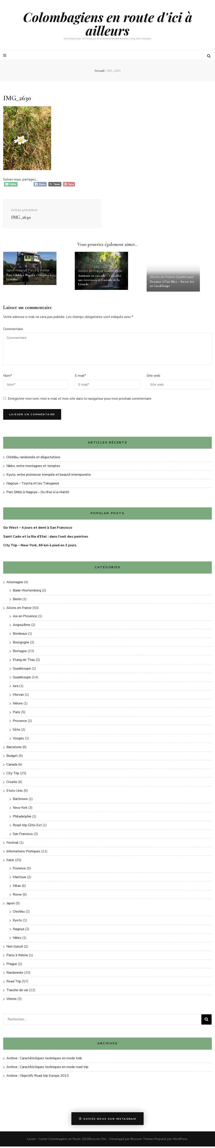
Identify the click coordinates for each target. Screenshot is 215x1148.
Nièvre (18, 705)
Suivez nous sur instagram (107, 1120)
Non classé (14, 948)
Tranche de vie (17, 991)
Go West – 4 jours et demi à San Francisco (37, 529)
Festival (12, 844)
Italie (10, 861)
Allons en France (90, 272)
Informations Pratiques (23, 852)
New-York (20, 809)
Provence (20, 722)
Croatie (11, 783)
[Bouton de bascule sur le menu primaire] (5, 55)
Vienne (11, 1000)
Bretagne (20, 652)
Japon (10, 271)
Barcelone (14, 748)
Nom (7, 377)
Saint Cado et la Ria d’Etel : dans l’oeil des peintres (45, 538)
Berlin (17, 600)
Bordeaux (20, 635)
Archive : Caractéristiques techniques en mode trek (44, 1059)
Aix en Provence (25, 617)
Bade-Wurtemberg (27, 592)
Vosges (18, 739)
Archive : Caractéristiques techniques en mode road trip (47, 1068)
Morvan (18, 696)
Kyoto (17, 921)
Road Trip (13, 983)
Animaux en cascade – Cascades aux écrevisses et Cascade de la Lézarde (99, 281)
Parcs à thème (38, 271)
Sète (16, 731)
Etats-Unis (14, 792)
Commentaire (13, 330)
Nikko (17, 939)
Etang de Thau (24, 661)
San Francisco (23, 835)
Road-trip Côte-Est (27, 826)
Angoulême (21, 626)
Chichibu (19, 913)
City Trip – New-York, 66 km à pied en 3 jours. (40, 546)
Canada (11, 766)
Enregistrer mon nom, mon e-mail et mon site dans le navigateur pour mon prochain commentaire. (80, 400)
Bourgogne (21, 643)
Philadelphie (22, 818)
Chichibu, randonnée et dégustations (33, 458)
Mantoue (19, 878)
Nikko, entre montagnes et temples (33, 467)
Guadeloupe (113, 272)
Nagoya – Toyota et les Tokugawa (32, 484)
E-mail (80, 377)
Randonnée (14, 974)
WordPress (180, 1140)
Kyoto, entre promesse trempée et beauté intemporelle (48, 476)
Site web (153, 377)
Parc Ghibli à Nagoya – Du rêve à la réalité (37, 493)
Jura (15, 687)
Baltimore (20, 800)
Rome (17, 896)
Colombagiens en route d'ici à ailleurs (107, 23)
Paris (16, 713)
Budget (12, 757)
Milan (17, 887)
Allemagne (14, 583)
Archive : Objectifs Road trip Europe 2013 (37, 1077)
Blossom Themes (142, 1140)
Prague (11, 965)
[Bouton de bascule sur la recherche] (209, 56)
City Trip (12, 774)
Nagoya (21, 271)
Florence (19, 869)
